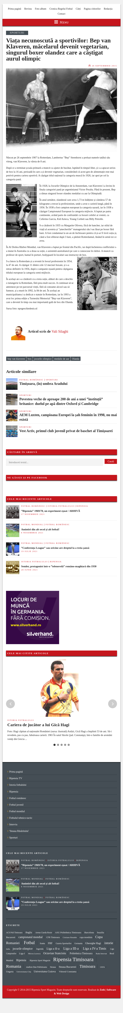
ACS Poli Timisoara (14, 932)
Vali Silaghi (60, 331)
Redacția (108, 8)
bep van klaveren (16, 358)
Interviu (13, 824)
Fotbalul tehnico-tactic (20, 817)
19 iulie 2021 (29, 551)
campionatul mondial (30, 937)
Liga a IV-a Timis (94, 948)
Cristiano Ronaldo (70, 937)
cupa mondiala (86, 937)
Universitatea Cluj (24, 972)
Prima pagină (14, 8)
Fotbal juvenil (16, 804)
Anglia (28, 932)
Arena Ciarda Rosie (43, 932)
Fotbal (29, 942)
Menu (61, 22)
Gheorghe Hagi (93, 943)
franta (42, 943)
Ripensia (82, 506)
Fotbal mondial (32, 524)
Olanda (75, 358)
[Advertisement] (77, 600)
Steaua (53, 967)
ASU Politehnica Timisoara (68, 932)
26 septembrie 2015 (104, 66)
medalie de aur (61, 358)
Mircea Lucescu (34, 953)
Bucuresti (10, 937)
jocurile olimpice (43, 358)
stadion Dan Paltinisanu (36, 967)
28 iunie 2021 (29, 570)
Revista (28, 8)
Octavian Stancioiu (54, 953)
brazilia (100, 932)
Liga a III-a (71, 948)
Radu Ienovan (101, 953)
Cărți (78, 8)
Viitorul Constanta (67, 971)
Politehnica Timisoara (81, 953)
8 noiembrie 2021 (32, 533)
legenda (39, 948)
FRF (50, 943)
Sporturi (17, 32)
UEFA (102, 967)
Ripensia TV (15, 778)
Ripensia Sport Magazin (40, 960)
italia (8, 949)
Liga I (22, 953)
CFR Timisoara (53, 937)
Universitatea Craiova (45, 971)
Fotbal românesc (31, 380)
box (30, 358)
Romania (13, 966)
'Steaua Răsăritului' (19, 831)
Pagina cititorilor (92, 8)
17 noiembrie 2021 (33, 514)
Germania (78, 943)
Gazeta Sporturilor (63, 943)
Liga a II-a (53, 948)
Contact (61, 13)
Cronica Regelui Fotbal (61, 8)
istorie (108, 943)
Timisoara (87, 966)
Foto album (40, 8)
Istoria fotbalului (61, 506)
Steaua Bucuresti (67, 966)
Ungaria (9, 971)
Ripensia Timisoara (73, 959)
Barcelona (89, 932)
